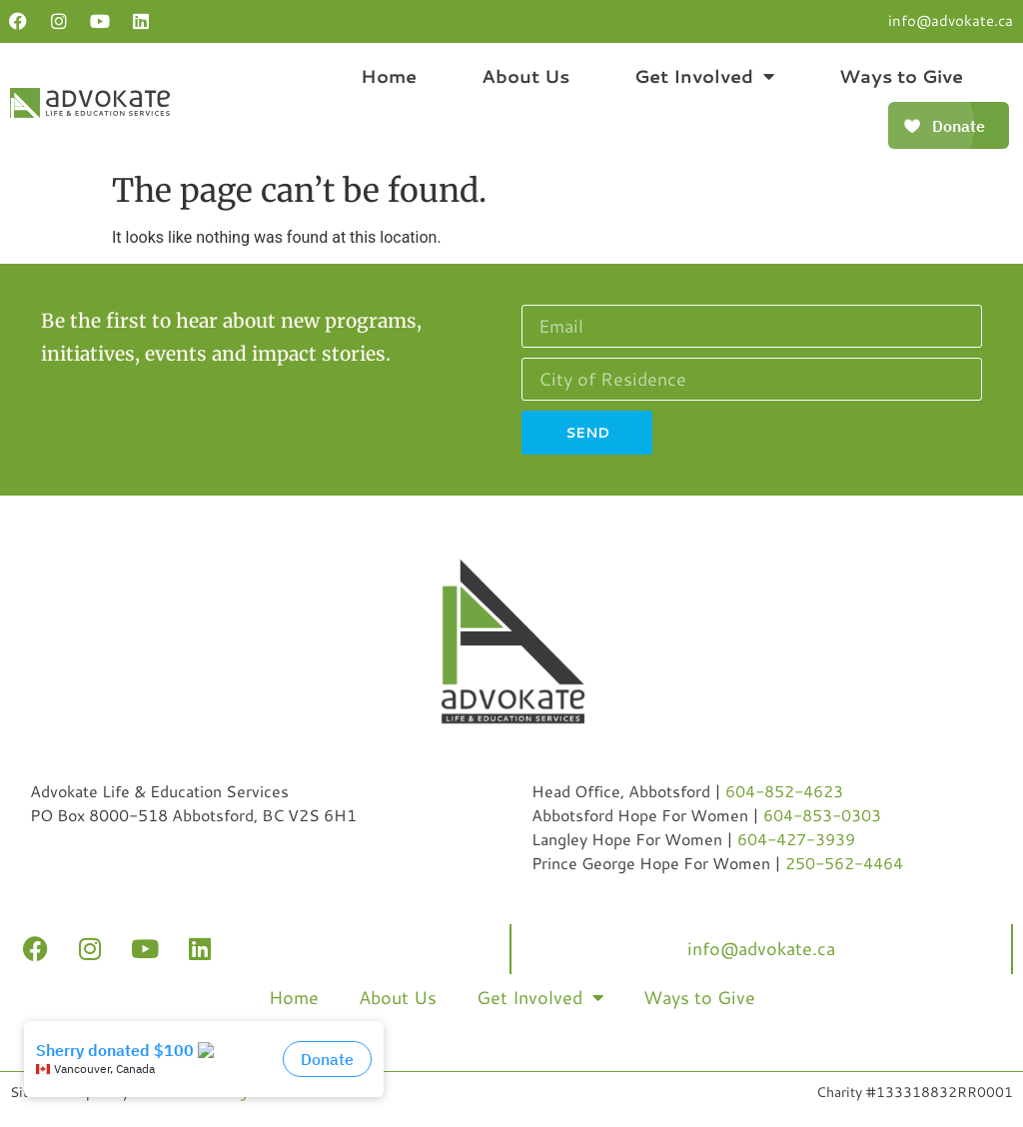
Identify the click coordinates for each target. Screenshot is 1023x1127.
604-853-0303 (822, 814)
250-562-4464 (844, 862)
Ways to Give (901, 76)
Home (389, 76)
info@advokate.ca (950, 20)
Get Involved (704, 76)
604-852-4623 (784, 790)
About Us (525, 76)
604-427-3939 (796, 838)
